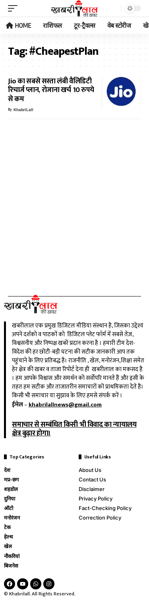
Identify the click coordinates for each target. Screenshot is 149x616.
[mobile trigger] (14, 8)
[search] (113, 8)
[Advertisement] (74, 202)
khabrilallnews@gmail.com (65, 405)
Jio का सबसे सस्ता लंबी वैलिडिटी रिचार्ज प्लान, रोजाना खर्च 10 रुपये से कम (51, 90)
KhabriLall (23, 109)
